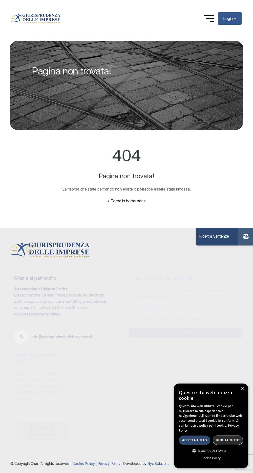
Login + (229, 18)
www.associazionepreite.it (38, 314)
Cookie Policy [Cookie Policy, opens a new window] (210, 458)
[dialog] (211, 426)
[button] (211, 450)
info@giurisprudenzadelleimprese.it (63, 336)
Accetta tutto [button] (194, 440)
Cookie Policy (83, 463)
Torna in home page (126, 200)
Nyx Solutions (158, 463)
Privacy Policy (109, 463)
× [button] (242, 389)
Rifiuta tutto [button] (228, 440)
